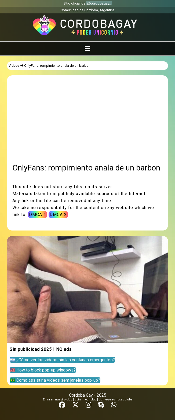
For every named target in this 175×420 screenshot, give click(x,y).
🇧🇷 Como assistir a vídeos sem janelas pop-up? (55, 380)
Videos (14, 66)
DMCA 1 (37, 214)
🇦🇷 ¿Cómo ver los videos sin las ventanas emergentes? (62, 359)
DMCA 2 (58, 214)
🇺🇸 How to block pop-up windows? (43, 370)
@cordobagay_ (99, 3)
